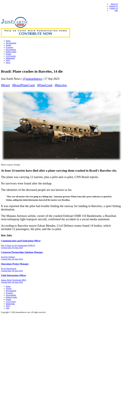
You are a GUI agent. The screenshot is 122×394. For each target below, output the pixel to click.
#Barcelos (61, 85)
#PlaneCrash (44, 85)
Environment (11, 50)
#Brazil (5, 85)
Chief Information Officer (13, 275)
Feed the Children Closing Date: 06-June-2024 (12, 258)
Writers (8, 289)
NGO (8, 60)
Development (11, 43)
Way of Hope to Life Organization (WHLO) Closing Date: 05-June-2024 (18, 246)
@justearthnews (32, 78)
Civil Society (11, 56)
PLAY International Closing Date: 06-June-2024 (12, 270)
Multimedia (10, 58)
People (8, 54)
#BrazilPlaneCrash (23, 85)
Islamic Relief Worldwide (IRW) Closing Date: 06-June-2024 (13, 281)
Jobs (116, 10)
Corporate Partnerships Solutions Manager (22, 252)
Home (8, 41)
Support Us (113, 6)
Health (8, 45)
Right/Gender (11, 52)
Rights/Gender (11, 297)
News (8, 63)
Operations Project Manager (15, 264)
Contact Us (113, 8)
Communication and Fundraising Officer (21, 240)
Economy (9, 47)
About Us (114, 4)
